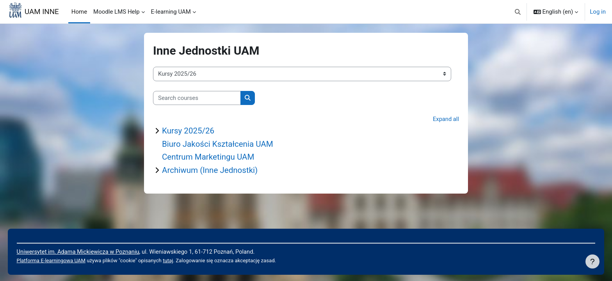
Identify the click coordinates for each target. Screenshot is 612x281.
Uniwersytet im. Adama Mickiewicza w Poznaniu (90, 251)
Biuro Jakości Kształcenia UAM (219, 144)
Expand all (445, 119)
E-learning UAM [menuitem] (171, 11)
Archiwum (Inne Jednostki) (211, 171)
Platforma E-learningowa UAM (63, 260)
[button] (518, 11)
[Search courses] (197, 98)
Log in (598, 11)
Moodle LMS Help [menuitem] (116, 11)
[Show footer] (592, 261)
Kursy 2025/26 (188, 131)
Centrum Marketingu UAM (209, 157)
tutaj (182, 260)
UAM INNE (42, 11)
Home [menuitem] (79, 11)
